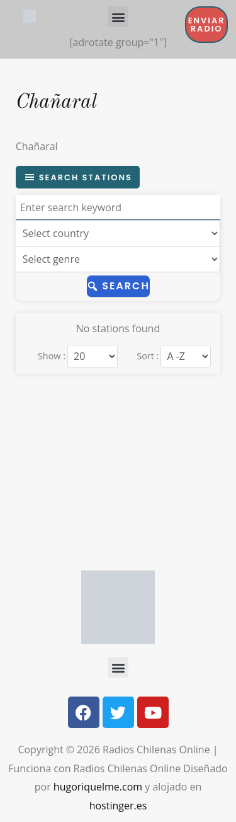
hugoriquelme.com (97, 787)
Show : (51, 356)
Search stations (77, 177)
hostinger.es (118, 806)
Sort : (148, 356)
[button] (118, 16)
